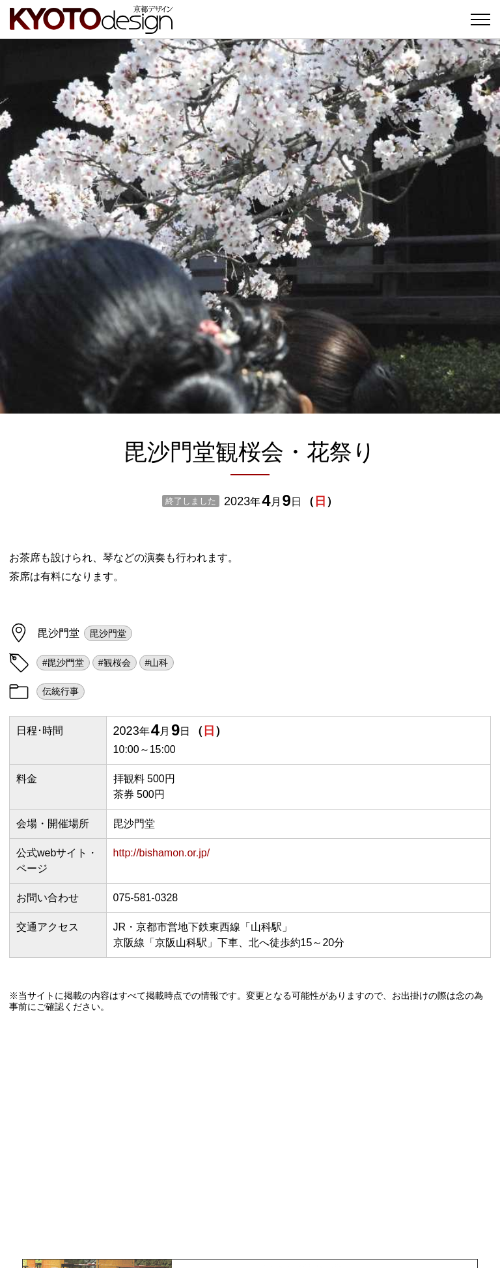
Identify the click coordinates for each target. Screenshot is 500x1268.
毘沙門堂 (108, 633)
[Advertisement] (250, 1135)
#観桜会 (114, 662)
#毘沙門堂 (63, 662)
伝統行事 (60, 691)
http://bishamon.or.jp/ (161, 852)
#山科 (157, 662)
